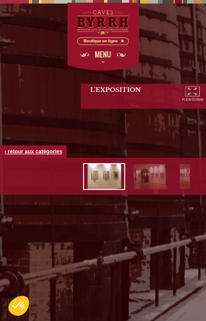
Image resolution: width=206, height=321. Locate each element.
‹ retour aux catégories (33, 151)
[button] (18, 306)
